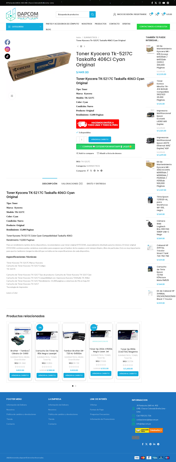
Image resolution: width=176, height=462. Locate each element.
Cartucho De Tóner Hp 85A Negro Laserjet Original (47, 353)
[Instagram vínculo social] (160, 3)
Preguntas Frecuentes (99, 414)
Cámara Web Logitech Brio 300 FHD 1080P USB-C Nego (163, 228)
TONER (53, 357)
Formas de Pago (97, 409)
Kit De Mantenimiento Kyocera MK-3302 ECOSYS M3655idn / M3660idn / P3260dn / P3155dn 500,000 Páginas (164, 174)
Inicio (78, 37)
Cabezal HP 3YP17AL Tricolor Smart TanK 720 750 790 (163, 250)
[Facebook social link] (152, 3)
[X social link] (156, 3)
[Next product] (84, 46)
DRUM (26, 357)
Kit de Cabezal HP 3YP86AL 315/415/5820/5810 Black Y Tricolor (166, 295)
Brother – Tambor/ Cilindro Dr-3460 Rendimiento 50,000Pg (20, 353)
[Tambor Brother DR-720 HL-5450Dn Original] (74, 335)
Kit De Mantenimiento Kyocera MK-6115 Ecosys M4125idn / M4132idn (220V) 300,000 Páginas (164, 57)
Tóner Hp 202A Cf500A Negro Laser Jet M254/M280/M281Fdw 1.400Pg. (101, 353)
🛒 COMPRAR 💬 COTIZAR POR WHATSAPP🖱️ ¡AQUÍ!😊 (106, 146)
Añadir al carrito (99, 139)
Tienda (9, 419)
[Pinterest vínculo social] (168, 3)
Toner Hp (47, 359)
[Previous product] (77, 46)
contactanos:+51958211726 (153, 26)
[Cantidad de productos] (82, 139)
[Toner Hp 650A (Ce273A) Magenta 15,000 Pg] (128, 334)
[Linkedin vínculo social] (98, 171)
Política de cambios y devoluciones (21, 414)
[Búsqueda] (76, 14)
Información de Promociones (102, 419)
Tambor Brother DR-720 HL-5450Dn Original (74, 353)
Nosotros (10, 409)
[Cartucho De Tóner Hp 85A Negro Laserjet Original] (47, 335)
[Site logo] (22, 14)
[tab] (49, 182)
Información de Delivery (16, 405)
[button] (109, 146)
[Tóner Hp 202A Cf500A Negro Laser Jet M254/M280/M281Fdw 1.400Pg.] (101, 334)
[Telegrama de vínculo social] (101, 171)
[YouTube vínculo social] (164, 3)
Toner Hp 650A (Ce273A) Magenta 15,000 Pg (128, 352)
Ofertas (93, 405)
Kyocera (16, 235)
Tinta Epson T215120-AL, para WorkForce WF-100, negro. (162, 204)
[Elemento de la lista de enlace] (151, 415)
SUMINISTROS (90, 37)
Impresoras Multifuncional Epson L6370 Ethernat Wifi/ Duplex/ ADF (164, 143)
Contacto (10, 424)
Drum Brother (20, 359)
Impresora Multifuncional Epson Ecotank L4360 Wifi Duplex (164, 117)
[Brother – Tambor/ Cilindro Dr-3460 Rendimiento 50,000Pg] (20, 335)
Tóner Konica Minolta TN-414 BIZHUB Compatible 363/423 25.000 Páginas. (163, 90)
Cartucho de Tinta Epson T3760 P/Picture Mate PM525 (163, 274)
